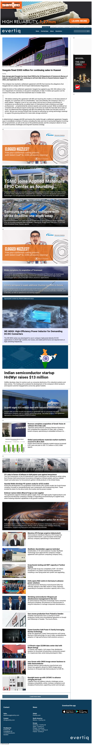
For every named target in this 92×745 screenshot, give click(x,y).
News (37, 31)
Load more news (35, 696)
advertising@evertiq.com (11, 715)
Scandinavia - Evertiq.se (40, 730)
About (52, 31)
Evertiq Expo (44, 31)
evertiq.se (88, 27)
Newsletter (58, 31)
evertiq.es (60, 27)
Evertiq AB (11, 31)
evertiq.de (54, 27)
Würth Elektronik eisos (26, 299)
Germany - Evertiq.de (39, 725)
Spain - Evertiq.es (38, 726)
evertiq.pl (81, 27)
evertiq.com (46, 27)
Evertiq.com (36, 715)
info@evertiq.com (9, 720)
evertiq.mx (74, 27)
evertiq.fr (67, 27)
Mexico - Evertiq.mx (39, 720)
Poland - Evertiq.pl (38, 728)
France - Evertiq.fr (38, 731)
